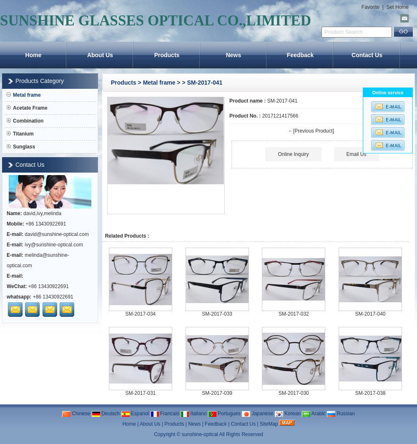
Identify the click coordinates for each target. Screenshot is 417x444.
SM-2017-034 (141, 314)
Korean (288, 413)
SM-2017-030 (294, 393)
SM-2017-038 (370, 393)
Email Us (357, 154)
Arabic (314, 413)
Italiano (193, 413)
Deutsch (106, 413)
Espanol (135, 413)
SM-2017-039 (217, 393)
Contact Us (367, 55)
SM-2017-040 (370, 314)
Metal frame (159, 82)
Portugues (224, 413)
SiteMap (269, 424)
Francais (165, 413)
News (233, 55)
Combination (25, 121)
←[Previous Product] (311, 131)
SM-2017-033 (217, 314)
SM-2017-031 (141, 393)
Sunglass (21, 147)
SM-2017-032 (294, 314)
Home (33, 55)
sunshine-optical (200, 434)
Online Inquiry (293, 154)
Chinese (76, 413)
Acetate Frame (27, 108)
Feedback (300, 55)
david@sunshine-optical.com (57, 234)
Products (167, 55)
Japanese (257, 413)
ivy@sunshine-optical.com (54, 245)
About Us (100, 55)
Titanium (20, 134)
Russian (341, 413)
